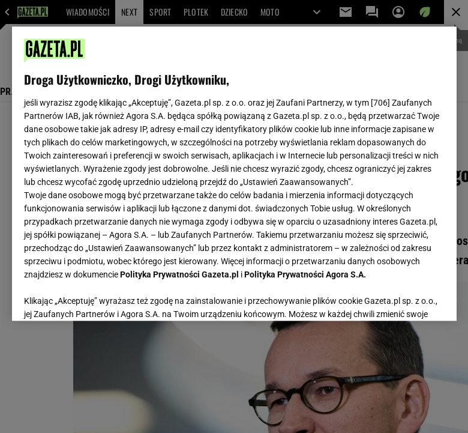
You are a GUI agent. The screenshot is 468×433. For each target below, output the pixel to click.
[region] (234, 173)
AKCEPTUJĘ (403, 297)
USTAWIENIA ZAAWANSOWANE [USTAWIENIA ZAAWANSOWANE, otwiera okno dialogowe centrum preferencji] (102, 296)
